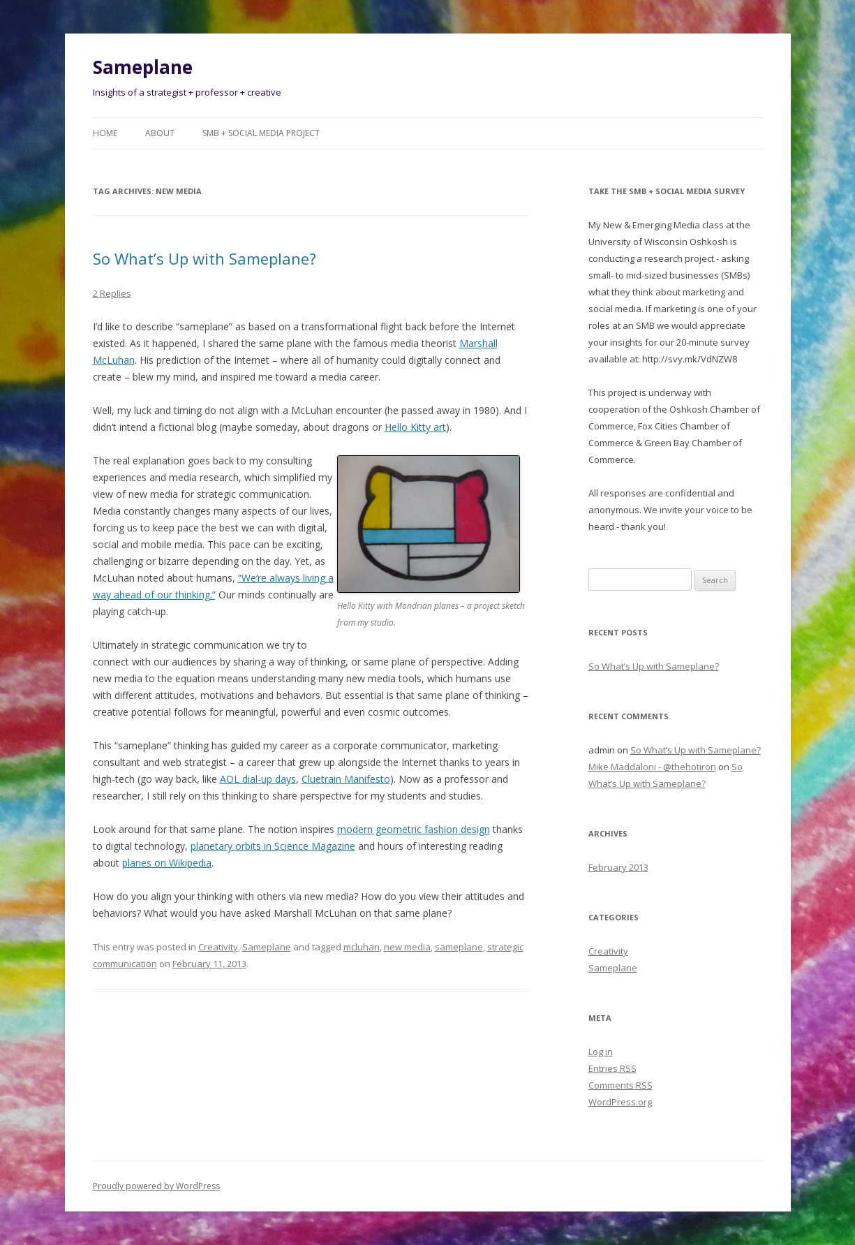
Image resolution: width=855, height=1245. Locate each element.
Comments (620, 1085)
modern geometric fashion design (413, 829)
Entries (612, 1068)
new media (407, 947)
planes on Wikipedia (166, 862)
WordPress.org (620, 1102)
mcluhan (361, 947)
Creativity (218, 947)
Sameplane (143, 67)
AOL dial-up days (258, 779)
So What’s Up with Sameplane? (204, 258)
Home (105, 133)
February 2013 (618, 867)
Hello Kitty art (415, 427)
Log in (600, 1051)
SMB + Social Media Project (261, 133)
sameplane (459, 947)
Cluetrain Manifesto (346, 779)
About (159, 133)
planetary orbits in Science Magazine (273, 846)
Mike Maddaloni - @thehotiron (652, 766)
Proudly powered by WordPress (156, 1186)
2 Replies (112, 293)
